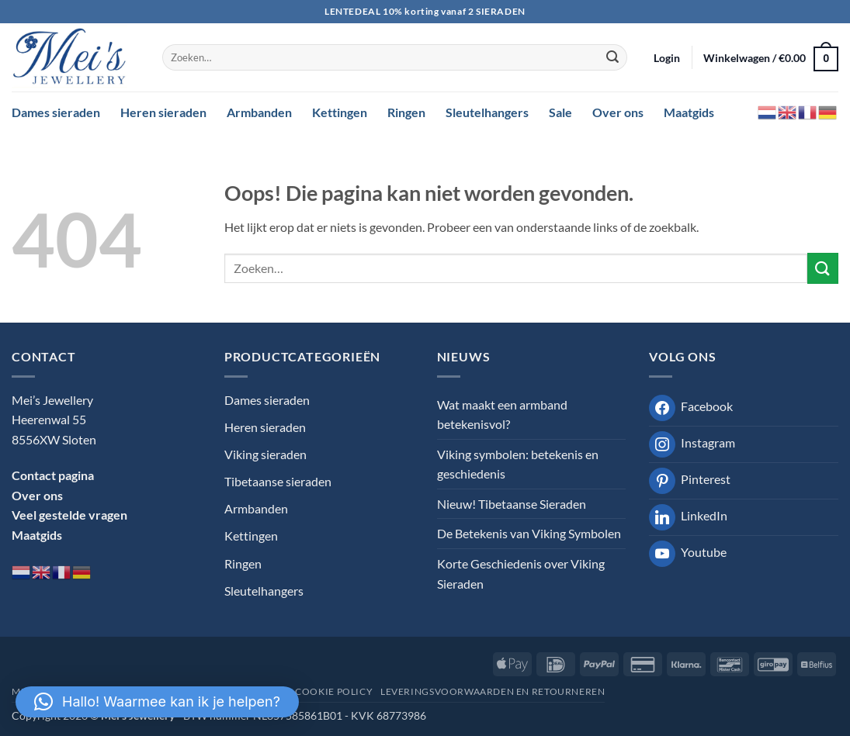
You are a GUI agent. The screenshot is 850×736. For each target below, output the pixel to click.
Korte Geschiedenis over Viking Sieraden (521, 573)
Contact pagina (53, 475)
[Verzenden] (612, 57)
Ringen (406, 112)
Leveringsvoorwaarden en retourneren (492, 691)
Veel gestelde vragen (69, 514)
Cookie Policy (334, 691)
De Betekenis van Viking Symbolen (529, 533)
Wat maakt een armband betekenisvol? (502, 414)
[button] (667, 58)
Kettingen (339, 112)
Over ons (618, 112)
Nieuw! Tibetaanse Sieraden (511, 503)
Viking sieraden (265, 454)
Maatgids (689, 112)
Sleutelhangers (487, 112)
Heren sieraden (163, 112)
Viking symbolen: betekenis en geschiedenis (517, 464)
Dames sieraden (56, 112)
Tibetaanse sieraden (277, 481)
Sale (560, 112)
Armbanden (259, 112)
